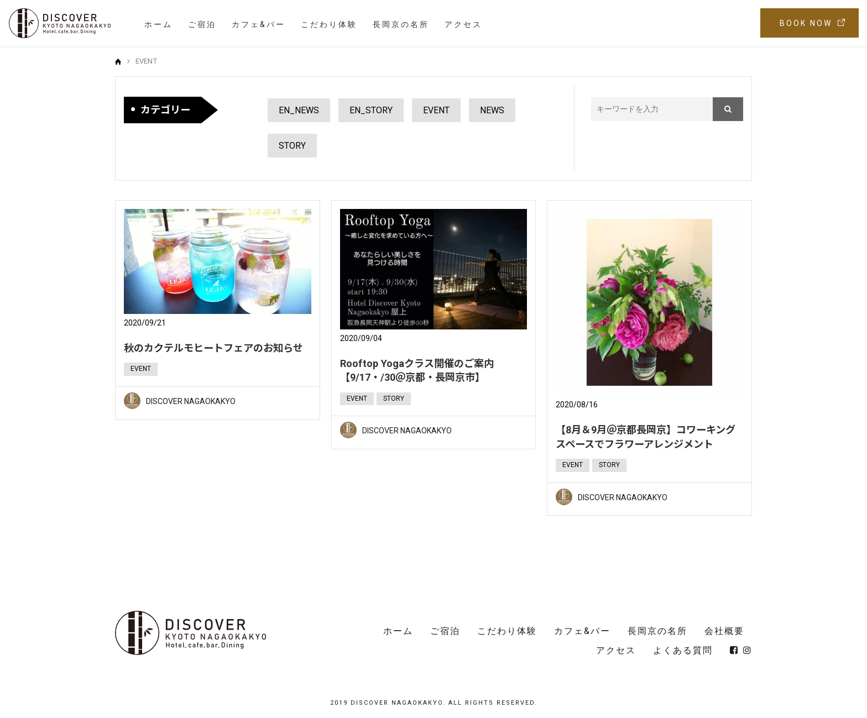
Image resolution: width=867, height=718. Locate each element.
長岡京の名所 (401, 24)
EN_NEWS (299, 110)
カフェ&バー (258, 24)
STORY (292, 145)
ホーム (158, 24)
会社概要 (724, 631)
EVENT (436, 110)
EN (736, 23)
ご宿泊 (202, 24)
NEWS (492, 110)
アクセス (463, 24)
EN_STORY (371, 110)
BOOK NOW (806, 23)
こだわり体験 (329, 24)
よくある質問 (683, 650)
